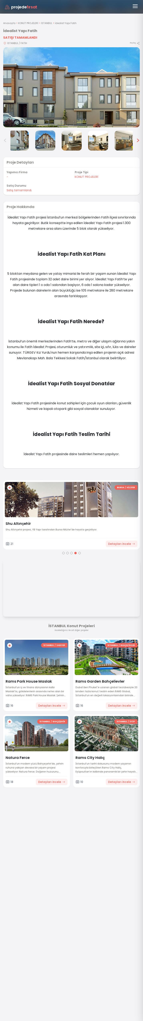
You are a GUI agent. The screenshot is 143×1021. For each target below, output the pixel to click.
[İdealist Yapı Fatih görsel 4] (45, 141)
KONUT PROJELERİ (28, 23)
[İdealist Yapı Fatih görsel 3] (19, 141)
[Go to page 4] (75, 553)
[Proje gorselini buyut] (71, 87)
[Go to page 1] (63, 553)
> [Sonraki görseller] (138, 141)
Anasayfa (9, 23)
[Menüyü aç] (135, 6)
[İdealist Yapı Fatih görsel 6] (98, 141)
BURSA (120, 487)
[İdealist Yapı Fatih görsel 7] (125, 141)
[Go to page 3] (71, 553)
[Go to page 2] (67, 553)
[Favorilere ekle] (9, 487)
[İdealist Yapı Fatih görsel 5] (72, 141)
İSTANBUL (46, 23)
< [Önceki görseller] (5, 141)
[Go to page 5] (79, 553)
